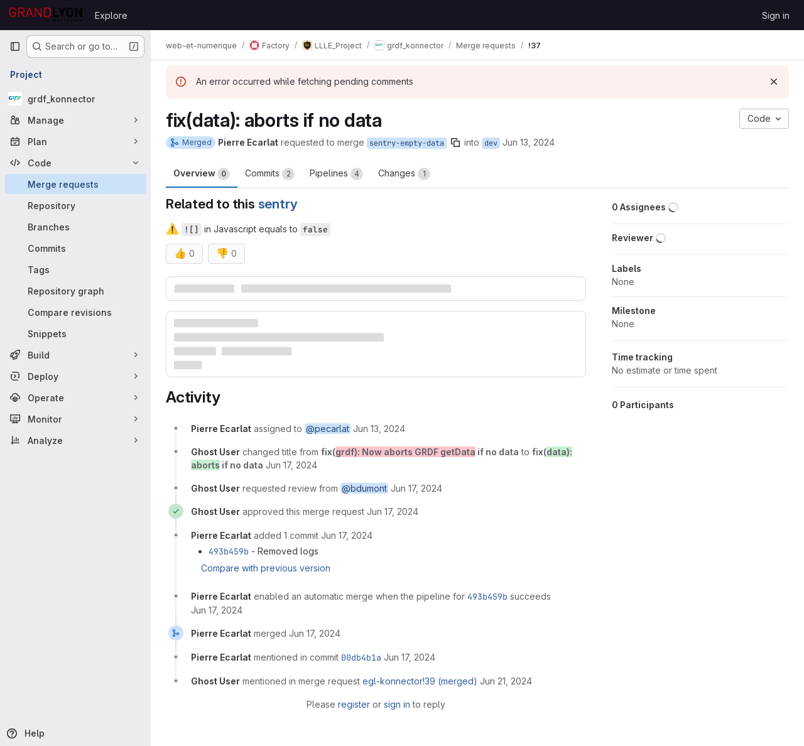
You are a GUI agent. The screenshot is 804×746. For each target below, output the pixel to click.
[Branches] (75, 227)
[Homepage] (46, 15)
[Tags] (75, 269)
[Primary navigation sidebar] (15, 46)
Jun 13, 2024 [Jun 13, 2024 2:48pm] (529, 142)
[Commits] (75, 248)
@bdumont (364, 488)
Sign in (776, 15)
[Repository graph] (75, 291)
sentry (278, 204)
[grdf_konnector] (75, 99)
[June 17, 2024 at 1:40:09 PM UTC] (346, 535)
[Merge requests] (75, 184)
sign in (397, 704)
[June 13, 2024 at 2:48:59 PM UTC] (379, 428)
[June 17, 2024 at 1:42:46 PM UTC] (314, 633)
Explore (111, 15)
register (354, 704)
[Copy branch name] (455, 142)
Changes (404, 174)
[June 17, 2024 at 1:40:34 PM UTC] (216, 610)
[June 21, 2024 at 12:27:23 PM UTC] (506, 681)
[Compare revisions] (75, 312)
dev (490, 143)
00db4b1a (361, 657)
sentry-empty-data (406, 143)
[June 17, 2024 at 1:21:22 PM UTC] (291, 465)
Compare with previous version (265, 568)
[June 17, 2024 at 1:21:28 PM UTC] (392, 511)
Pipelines (336, 174)
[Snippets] (75, 333)
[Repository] (75, 205)
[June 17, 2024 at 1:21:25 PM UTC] (416, 488)
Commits (270, 174)
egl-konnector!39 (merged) (419, 681)
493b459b (229, 551)
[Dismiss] (773, 81)
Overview (201, 174)
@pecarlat (327, 428)
